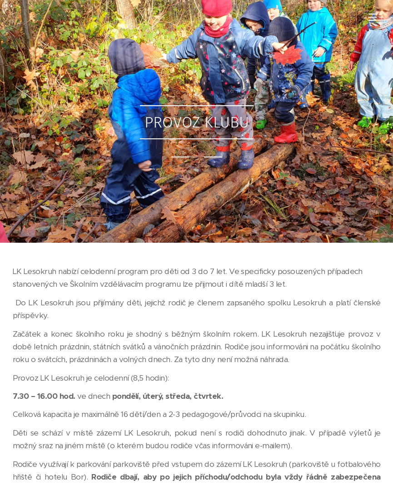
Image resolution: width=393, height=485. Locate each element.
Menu (372, 17)
